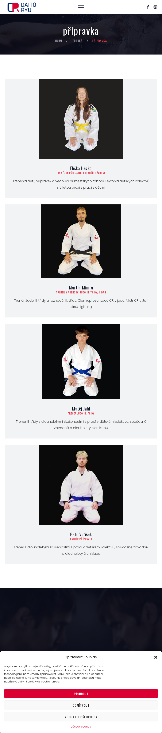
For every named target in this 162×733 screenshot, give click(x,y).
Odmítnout (81, 705)
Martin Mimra (81, 287)
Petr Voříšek (81, 534)
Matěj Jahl (81, 408)
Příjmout (81, 693)
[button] (156, 657)
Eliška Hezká (81, 168)
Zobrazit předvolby (81, 716)
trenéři (78, 40)
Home (59, 40)
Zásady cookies (81, 726)
